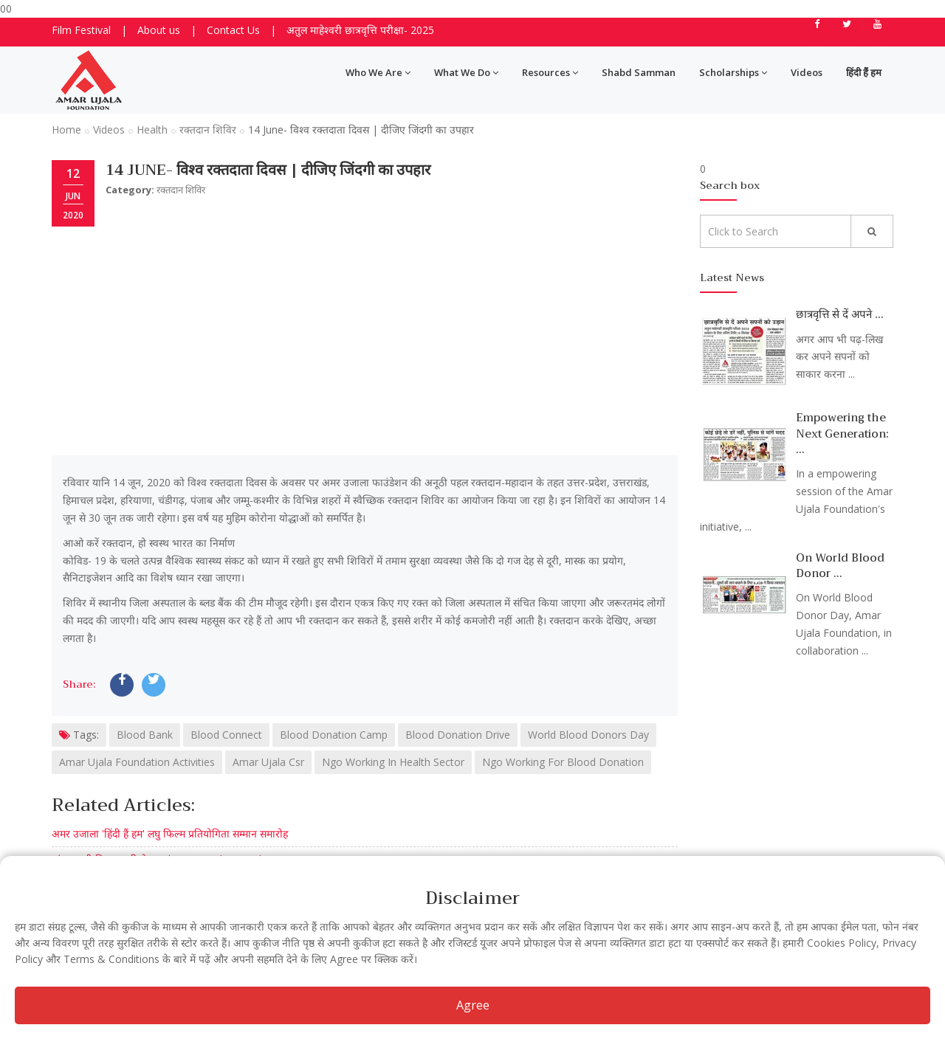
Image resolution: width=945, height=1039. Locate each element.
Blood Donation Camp (334, 735)
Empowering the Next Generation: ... (842, 433)
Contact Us (233, 30)
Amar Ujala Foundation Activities (137, 762)
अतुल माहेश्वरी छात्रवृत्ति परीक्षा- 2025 (360, 30)
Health (152, 129)
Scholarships (733, 72)
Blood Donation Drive (457, 735)
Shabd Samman (639, 72)
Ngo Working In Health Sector (393, 762)
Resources (550, 72)
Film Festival (81, 30)
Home (66, 129)
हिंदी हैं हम (864, 72)
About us (158, 30)
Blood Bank (145, 735)
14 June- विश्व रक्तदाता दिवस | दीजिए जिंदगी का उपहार (268, 170)
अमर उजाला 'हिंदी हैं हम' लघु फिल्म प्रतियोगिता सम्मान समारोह (170, 833)
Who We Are (378, 72)
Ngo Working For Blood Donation (563, 762)
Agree (472, 1005)
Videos (806, 72)
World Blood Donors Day (588, 735)
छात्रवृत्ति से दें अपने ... (840, 314)
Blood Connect (226, 735)
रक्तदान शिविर (207, 129)
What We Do (466, 72)
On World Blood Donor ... (840, 565)
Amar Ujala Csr (268, 762)
